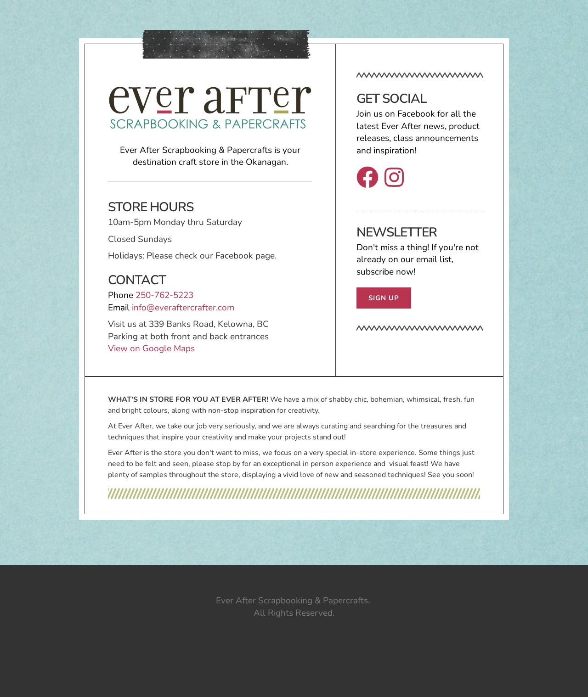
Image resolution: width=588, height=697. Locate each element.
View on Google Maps (152, 348)
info (139, 308)
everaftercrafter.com (194, 308)
